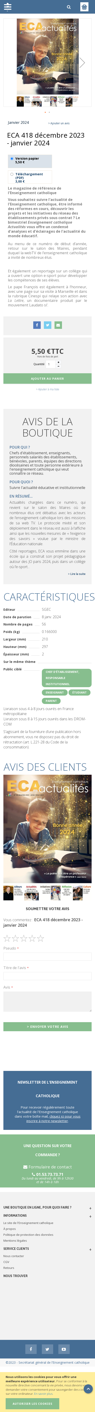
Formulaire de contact (47, 1167)
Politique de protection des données (28, 1235)
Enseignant (55, 692)
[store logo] (33, 6)
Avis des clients (45, 767)
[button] (82, 63)
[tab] (47, 767)
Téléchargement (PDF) (30, 177)
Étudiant (79, 692)
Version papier (30, 161)
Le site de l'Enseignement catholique (28, 1223)
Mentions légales (15, 1241)
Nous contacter (13, 1256)
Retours (8, 1268)
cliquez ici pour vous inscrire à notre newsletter (53, 1118)
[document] (48, 1392)
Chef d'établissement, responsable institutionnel (62, 678)
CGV (6, 1262)
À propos (9, 1229)
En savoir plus (43, 1394)
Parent (51, 701)
